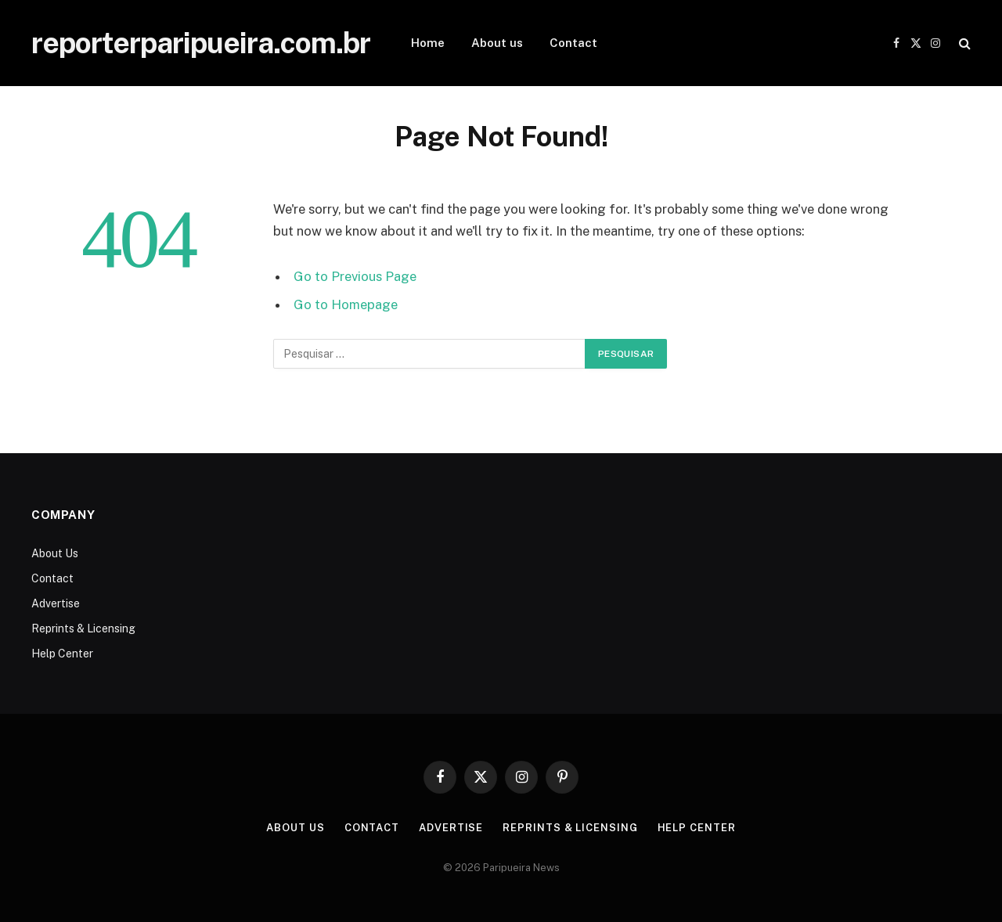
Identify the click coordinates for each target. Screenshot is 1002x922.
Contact (573, 42)
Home (428, 42)
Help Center (62, 653)
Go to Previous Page (355, 276)
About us (497, 42)
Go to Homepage (346, 304)
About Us (54, 553)
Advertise (55, 603)
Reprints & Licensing (83, 628)
